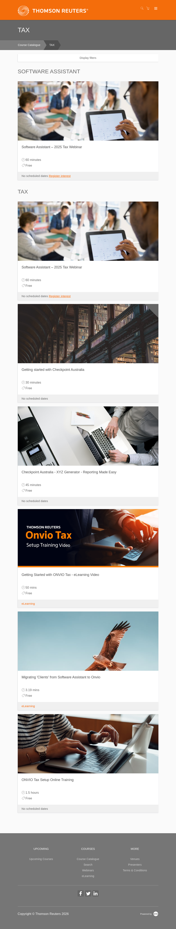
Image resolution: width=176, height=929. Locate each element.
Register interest (60, 176)
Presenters (135, 864)
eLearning (28, 603)
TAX (52, 45)
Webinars (88, 870)
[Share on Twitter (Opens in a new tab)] (88, 894)
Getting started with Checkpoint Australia (53, 370)
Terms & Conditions (135, 870)
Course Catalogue (29, 45)
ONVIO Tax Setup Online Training (48, 780)
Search (88, 864)
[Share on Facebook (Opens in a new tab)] (81, 894)
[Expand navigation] (155, 8)
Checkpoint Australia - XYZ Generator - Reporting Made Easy (69, 472)
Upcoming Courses (41, 859)
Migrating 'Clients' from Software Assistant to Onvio (61, 677)
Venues (135, 859)
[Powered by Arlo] (149, 914)
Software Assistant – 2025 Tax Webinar (52, 147)
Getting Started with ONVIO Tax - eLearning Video (60, 575)
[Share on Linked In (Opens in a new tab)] (95, 894)
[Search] (143, 8)
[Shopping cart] (148, 8)
